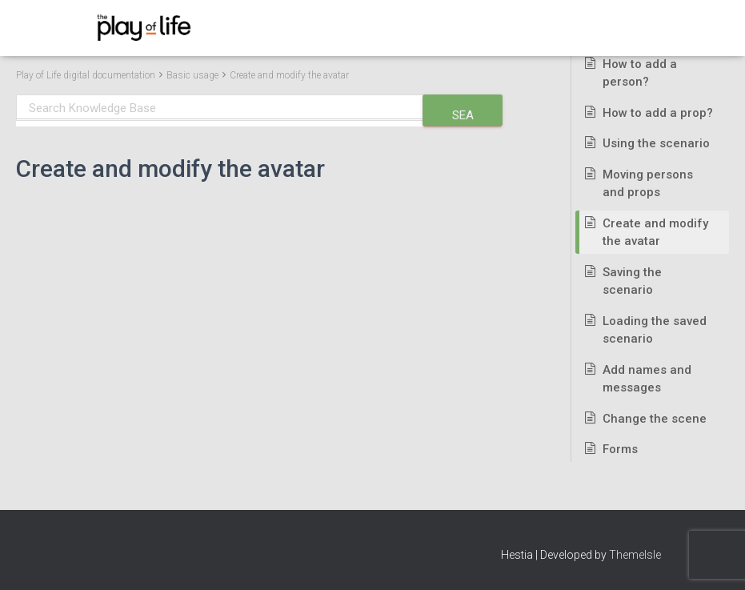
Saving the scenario (632, 281)
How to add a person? (640, 73)
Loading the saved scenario (655, 330)
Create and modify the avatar (289, 75)
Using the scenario (656, 143)
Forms (620, 449)
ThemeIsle (635, 554)
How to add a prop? (658, 113)
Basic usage (192, 75)
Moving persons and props (648, 183)
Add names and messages (647, 379)
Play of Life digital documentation (85, 75)
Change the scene (655, 418)
